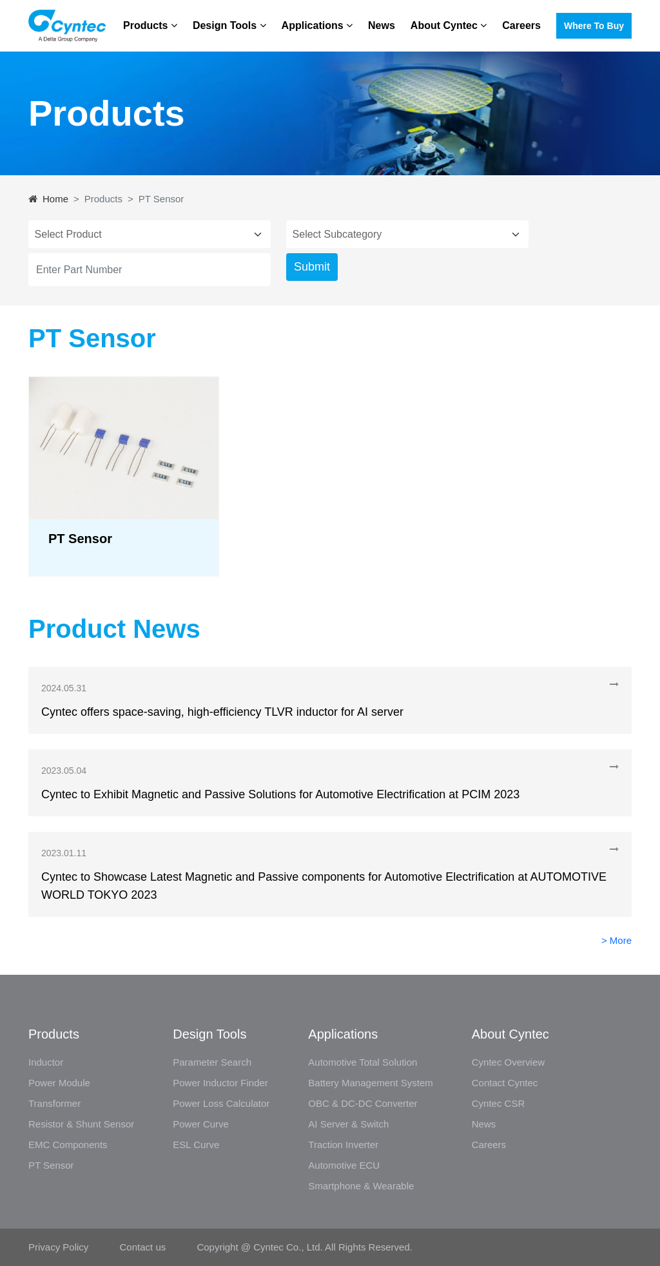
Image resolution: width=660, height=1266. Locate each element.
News (381, 25)
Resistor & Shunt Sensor (81, 1123)
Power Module (59, 1082)
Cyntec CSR (498, 1103)
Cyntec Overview (508, 1062)
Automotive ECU (344, 1165)
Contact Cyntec (505, 1082)
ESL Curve (196, 1144)
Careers (521, 25)
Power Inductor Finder (220, 1082)
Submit (312, 266)
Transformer (54, 1103)
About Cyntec (449, 25)
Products (150, 25)
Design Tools (229, 25)
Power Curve (201, 1123)
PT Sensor (51, 1165)
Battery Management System (370, 1082)
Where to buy (594, 26)
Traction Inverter (343, 1144)
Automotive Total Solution (362, 1062)
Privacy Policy (60, 1247)
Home (55, 198)
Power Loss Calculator (221, 1103)
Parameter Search (212, 1062)
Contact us (143, 1247)
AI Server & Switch (348, 1123)
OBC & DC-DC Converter (362, 1103)
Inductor (45, 1062)
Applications (317, 25)
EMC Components (68, 1144)
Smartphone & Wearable (361, 1185)
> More (616, 940)
